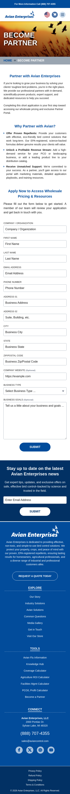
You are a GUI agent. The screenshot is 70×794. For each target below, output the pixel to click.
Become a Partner (35, 696)
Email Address (12, 267)
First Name (10, 238)
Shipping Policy (35, 780)
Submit (35, 446)
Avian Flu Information (35, 657)
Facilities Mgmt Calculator (35, 683)
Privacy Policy (35, 771)
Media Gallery (35, 623)
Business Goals (18, 400)
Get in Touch (35, 629)
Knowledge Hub (35, 664)
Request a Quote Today (35, 576)
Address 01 (10, 297)
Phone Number (13, 282)
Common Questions (35, 616)
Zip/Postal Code (13, 355)
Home (8, 60)
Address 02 (10, 311)
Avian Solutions (34, 609)
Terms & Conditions (35, 785)
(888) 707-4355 (34, 733)
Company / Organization (18, 223)
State (7, 341)
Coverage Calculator (35, 670)
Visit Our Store (35, 636)
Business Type (12, 385)
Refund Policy (34, 775)
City (6, 326)
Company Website (19, 370)
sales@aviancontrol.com (35, 741)
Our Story (35, 596)
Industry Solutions (35, 603)
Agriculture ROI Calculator (35, 677)
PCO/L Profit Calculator (35, 690)
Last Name (10, 252)
